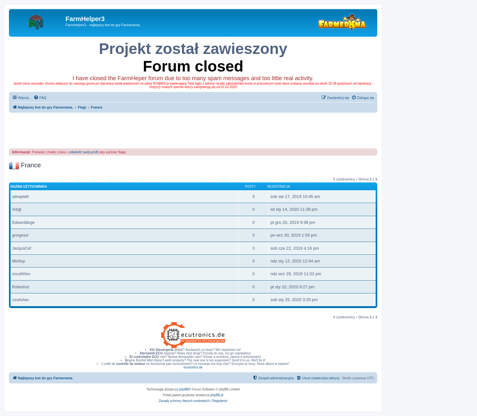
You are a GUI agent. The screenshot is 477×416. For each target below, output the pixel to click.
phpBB (184, 389)
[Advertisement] (193, 130)
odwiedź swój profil (83, 152)
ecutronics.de (193, 367)
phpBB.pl (216, 395)
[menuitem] (40, 98)
